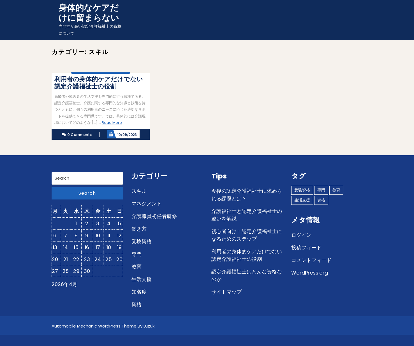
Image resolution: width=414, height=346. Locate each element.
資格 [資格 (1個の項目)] (321, 200)
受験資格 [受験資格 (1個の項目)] (302, 190)
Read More (112, 122)
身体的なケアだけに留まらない (89, 13)
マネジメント (146, 203)
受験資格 (141, 241)
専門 (136, 253)
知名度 (139, 291)
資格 (136, 304)
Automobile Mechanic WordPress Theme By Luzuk (103, 326)
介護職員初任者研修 (154, 216)
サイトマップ (226, 291)
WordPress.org (309, 272)
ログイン (301, 234)
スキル (139, 190)
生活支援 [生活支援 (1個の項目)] (302, 200)
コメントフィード (311, 260)
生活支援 (141, 279)
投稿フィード (306, 247)
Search (87, 193)
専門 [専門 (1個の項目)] (321, 190)
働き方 (139, 228)
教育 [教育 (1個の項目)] (336, 190)
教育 (136, 266)
